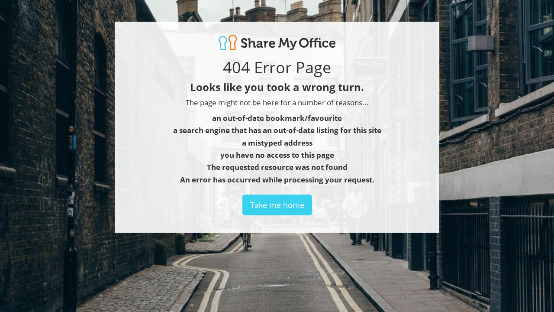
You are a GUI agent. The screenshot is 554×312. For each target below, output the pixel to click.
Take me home (277, 205)
